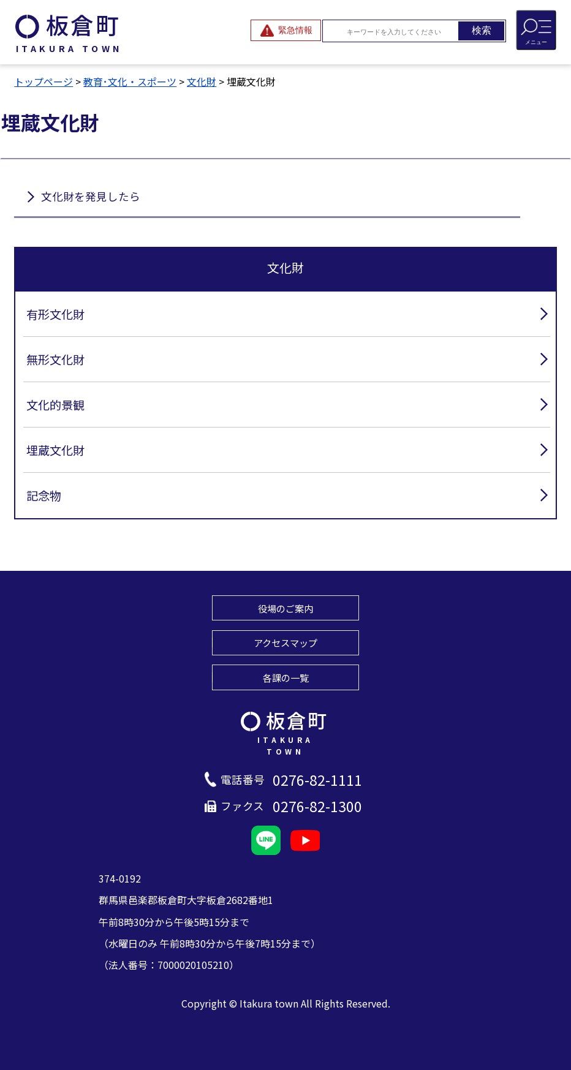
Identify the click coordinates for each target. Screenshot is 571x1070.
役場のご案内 (285, 608)
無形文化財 (55, 359)
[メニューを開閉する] (536, 30)
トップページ (43, 81)
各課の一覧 (286, 677)
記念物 (43, 495)
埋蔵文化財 (55, 450)
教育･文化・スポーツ (129, 81)
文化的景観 (55, 404)
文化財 (201, 81)
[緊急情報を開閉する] (286, 30)
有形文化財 (55, 314)
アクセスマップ (285, 642)
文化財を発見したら (90, 196)
